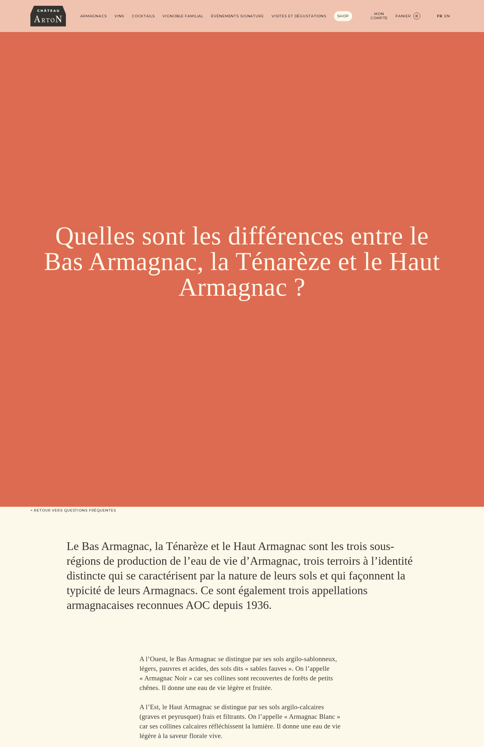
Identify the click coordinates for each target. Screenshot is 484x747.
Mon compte (379, 16)
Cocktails (143, 16)
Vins (119, 16)
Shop (343, 16)
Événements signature (237, 16)
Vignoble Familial (183, 16)
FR (439, 16)
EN (447, 16)
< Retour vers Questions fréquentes (73, 510)
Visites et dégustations (299, 16)
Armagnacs (93, 16)
